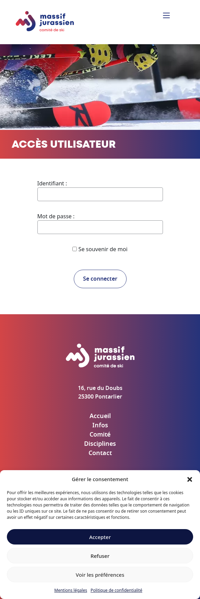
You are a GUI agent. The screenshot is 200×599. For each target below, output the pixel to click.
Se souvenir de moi (99, 249)
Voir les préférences (100, 574)
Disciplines (100, 444)
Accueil (100, 416)
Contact (100, 453)
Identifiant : (52, 183)
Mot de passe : (56, 216)
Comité (100, 435)
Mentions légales (70, 590)
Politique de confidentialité (116, 590)
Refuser (100, 555)
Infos (100, 426)
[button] (189, 479)
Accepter (100, 537)
